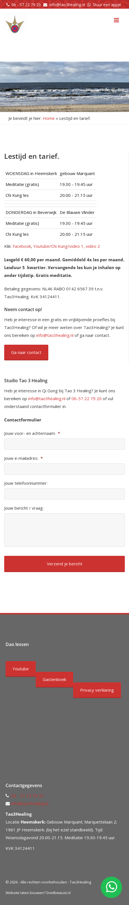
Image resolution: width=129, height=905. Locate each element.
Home (49, 118)
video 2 (93, 246)
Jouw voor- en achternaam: (32, 433)
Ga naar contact (26, 352)
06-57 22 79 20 (86, 398)
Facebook (22, 246)
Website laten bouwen (25, 892)
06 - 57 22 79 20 (26, 4)
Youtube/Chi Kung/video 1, (59, 246)
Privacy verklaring (97, 690)
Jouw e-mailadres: (23, 458)
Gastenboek (54, 679)
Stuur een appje (107, 4)
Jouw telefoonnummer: (25, 483)
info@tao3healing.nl (67, 4)
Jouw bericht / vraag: (24, 508)
